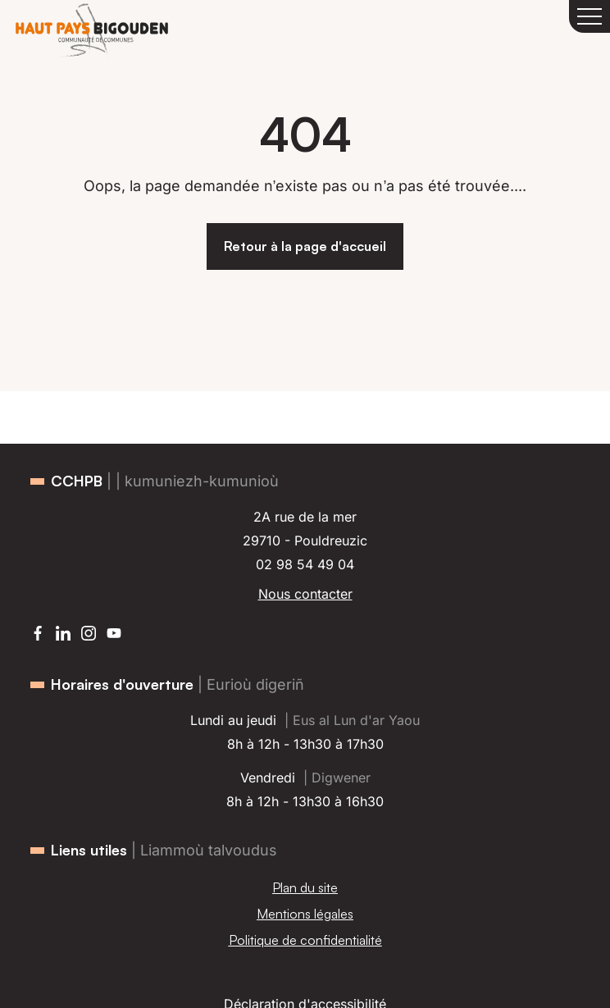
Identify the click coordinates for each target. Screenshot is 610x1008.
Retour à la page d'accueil (305, 246)
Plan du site (305, 887)
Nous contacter (305, 594)
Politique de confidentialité (305, 940)
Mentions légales (305, 913)
